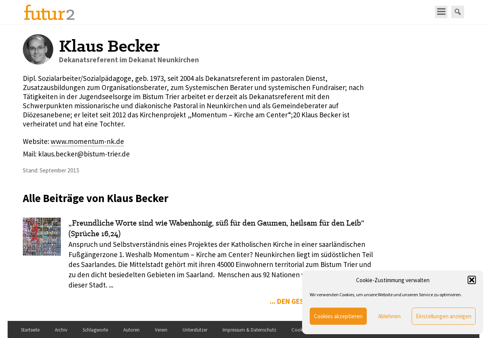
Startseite (30, 330)
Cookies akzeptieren (338, 316)
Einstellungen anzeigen (443, 316)
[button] (472, 280)
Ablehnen (389, 316)
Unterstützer (195, 330)
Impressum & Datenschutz (249, 330)
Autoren (131, 330)
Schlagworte (95, 330)
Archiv (61, 330)
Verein (161, 330)
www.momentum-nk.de (87, 141)
